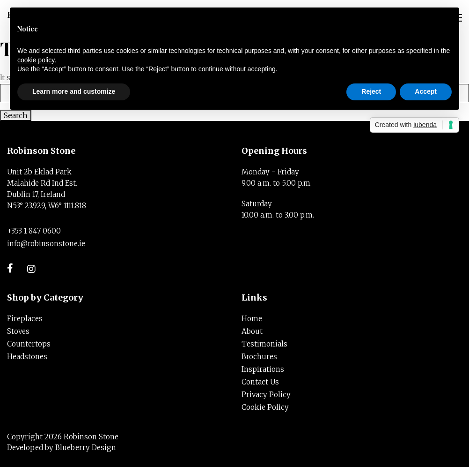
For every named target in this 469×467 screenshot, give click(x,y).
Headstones (27, 356)
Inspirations (263, 369)
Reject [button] (371, 91)
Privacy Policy (266, 394)
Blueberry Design (85, 447)
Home (252, 318)
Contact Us (260, 381)
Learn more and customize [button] (73, 91)
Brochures (259, 356)
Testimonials (264, 343)
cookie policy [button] (35, 60)
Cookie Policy (265, 407)
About (252, 331)
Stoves (18, 331)
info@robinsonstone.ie (46, 243)
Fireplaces (25, 318)
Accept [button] (426, 91)
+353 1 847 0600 (34, 230)
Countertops (29, 343)
